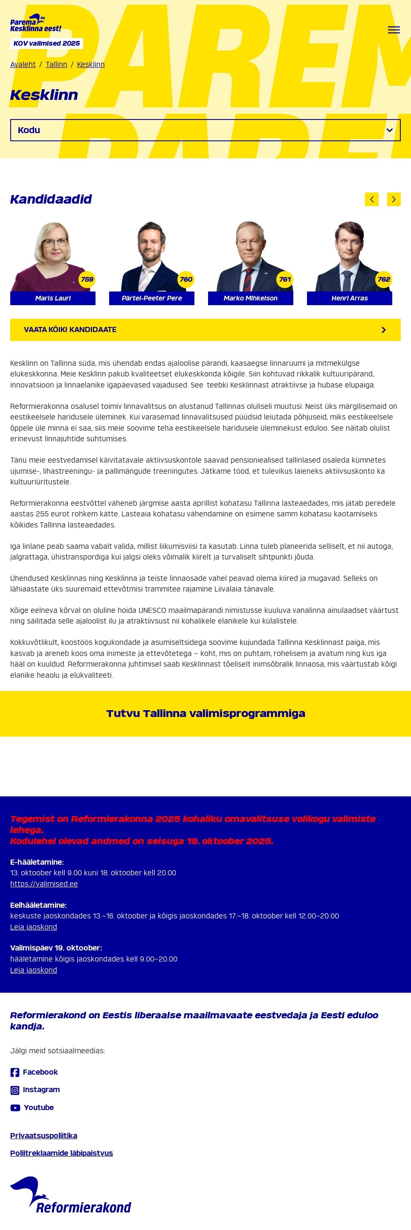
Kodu (205, 130)
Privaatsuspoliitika (43, 1136)
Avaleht (23, 65)
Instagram (35, 1090)
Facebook (34, 1072)
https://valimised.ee (44, 884)
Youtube (32, 1108)
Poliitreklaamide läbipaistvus (61, 1153)
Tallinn (56, 65)
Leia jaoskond (33, 927)
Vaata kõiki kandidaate (205, 330)
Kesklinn (91, 65)
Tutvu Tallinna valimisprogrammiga (205, 713)
